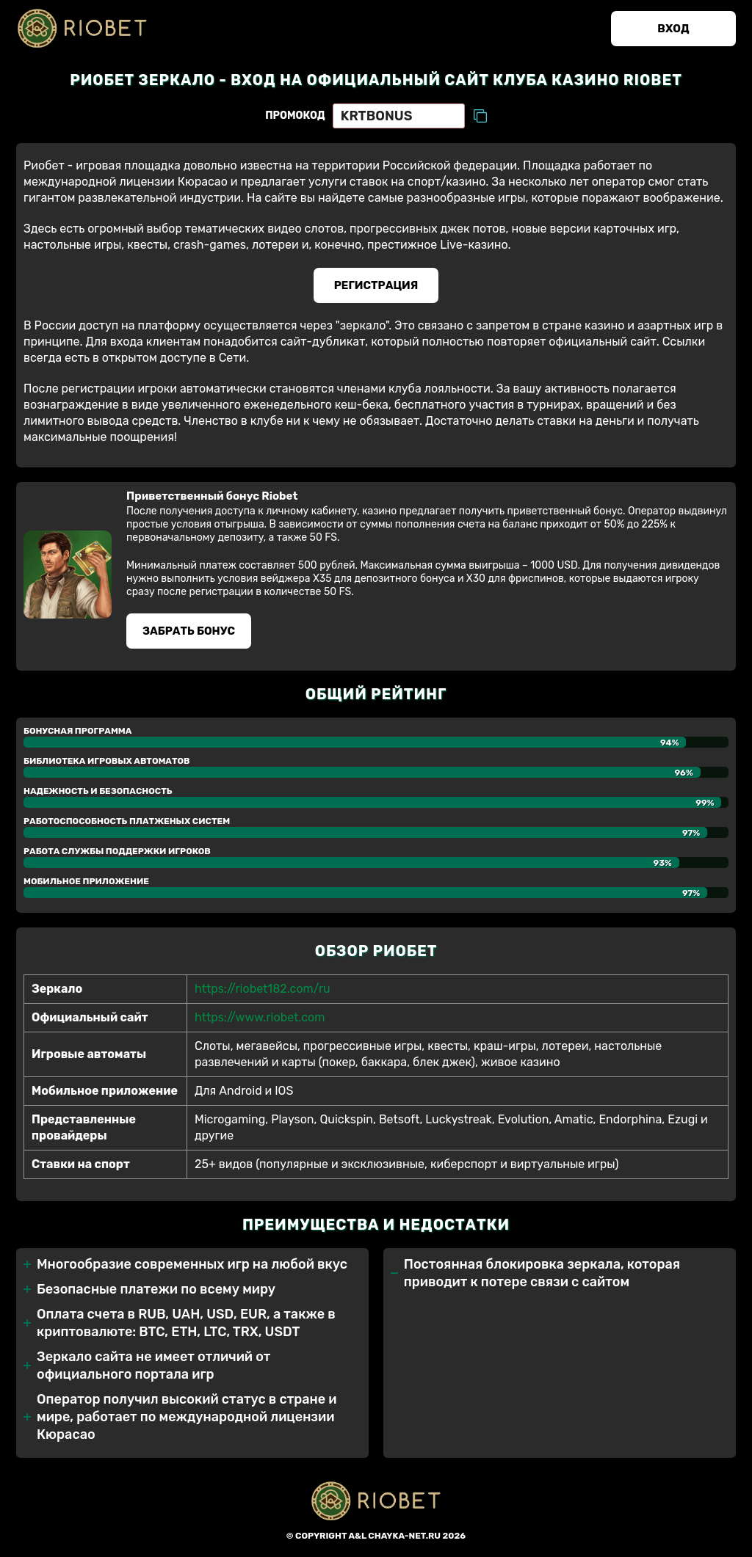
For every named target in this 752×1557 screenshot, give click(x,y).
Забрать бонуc (188, 631)
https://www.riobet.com (260, 1017)
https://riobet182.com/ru (262, 989)
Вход (673, 28)
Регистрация (376, 285)
